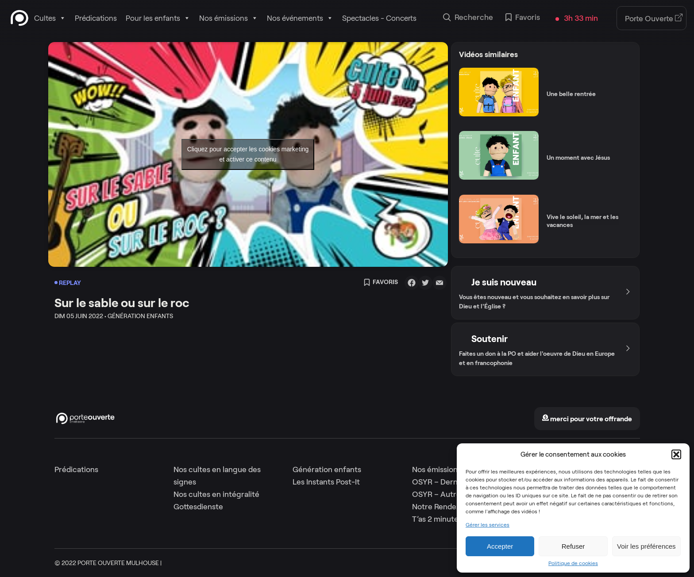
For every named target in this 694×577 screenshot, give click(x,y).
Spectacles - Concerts (379, 18)
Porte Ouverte (654, 18)
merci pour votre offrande (587, 419)
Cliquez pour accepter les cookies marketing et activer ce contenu (248, 154)
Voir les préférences (646, 546)
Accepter (500, 546)
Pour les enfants (158, 18)
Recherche (468, 18)
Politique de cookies (573, 563)
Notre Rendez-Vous (446, 506)
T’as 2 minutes (437, 519)
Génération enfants (327, 469)
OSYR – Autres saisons (451, 494)
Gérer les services (487, 524)
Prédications (96, 18)
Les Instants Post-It (326, 481)
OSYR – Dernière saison (453, 481)
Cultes (50, 18)
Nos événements (300, 18)
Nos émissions (228, 18)
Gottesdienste (198, 506)
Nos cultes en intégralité (216, 494)
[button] (676, 454)
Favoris (522, 18)
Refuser (573, 546)
